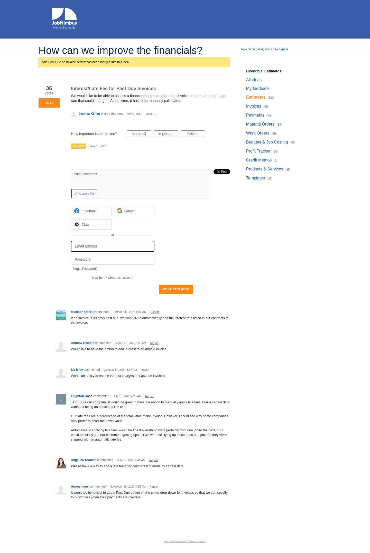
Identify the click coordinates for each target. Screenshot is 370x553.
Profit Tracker (258, 151)
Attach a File (87, 193)
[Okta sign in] (91, 224)
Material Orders (260, 124)
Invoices (253, 106)
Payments (255, 115)
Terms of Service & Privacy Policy (185, 541)
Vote (48, 103)
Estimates (272, 71)
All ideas (254, 80)
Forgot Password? (84, 269)
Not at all (141, 134)
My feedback (258, 88)
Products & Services (264, 169)
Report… (151, 113)
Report (154, 311)
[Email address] (112, 246)
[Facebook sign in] (91, 211)
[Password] (112, 259)
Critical (196, 134)
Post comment (176, 289)
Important (168, 134)
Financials (254, 71)
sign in (283, 49)
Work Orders (257, 133)
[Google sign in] (134, 211)
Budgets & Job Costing (267, 142)
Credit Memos (259, 160)
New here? (112, 278)
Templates (255, 178)
